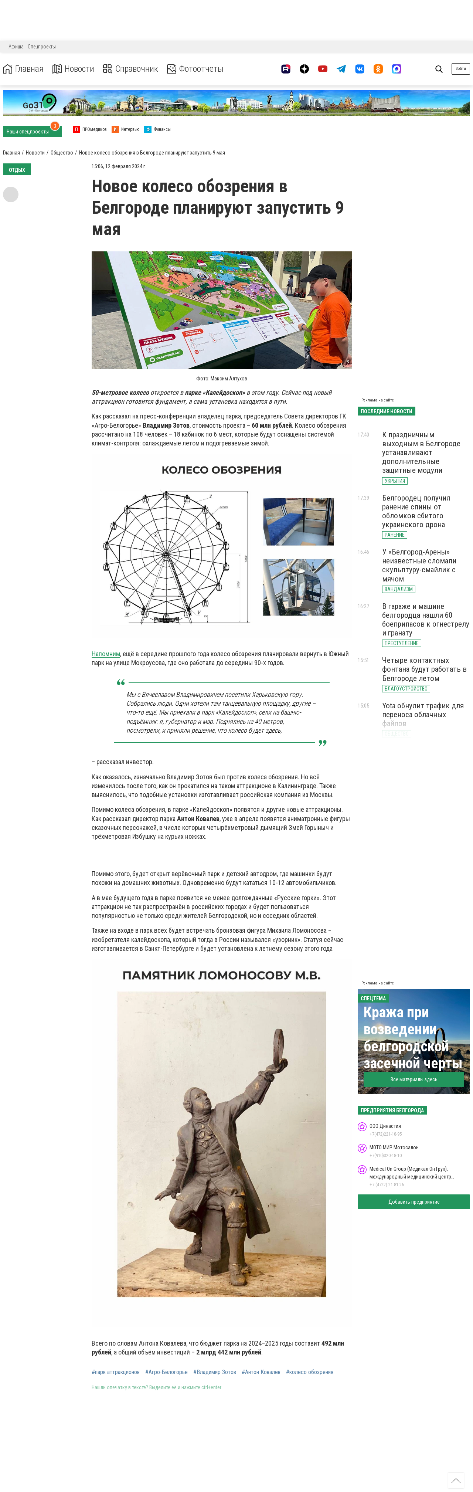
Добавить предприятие (414, 1202)
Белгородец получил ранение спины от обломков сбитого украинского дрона (416, 511)
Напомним (106, 654)
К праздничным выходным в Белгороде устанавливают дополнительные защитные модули (421, 452)
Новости (73, 69)
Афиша (16, 47)
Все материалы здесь (414, 1079)
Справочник (130, 69)
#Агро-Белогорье (166, 1372)
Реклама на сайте (377, 400)
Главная (23, 69)
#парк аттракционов (116, 1372)
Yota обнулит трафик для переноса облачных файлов (423, 714)
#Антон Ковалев (261, 1372)
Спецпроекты (42, 47)
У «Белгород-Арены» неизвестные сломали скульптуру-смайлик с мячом (419, 565)
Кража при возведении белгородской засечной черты (413, 1038)
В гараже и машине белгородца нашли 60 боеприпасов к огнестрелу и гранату (425, 619)
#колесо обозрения (309, 1372)
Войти (461, 68)
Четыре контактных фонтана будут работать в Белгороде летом (424, 669)
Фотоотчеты (195, 69)
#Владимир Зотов (214, 1372)
